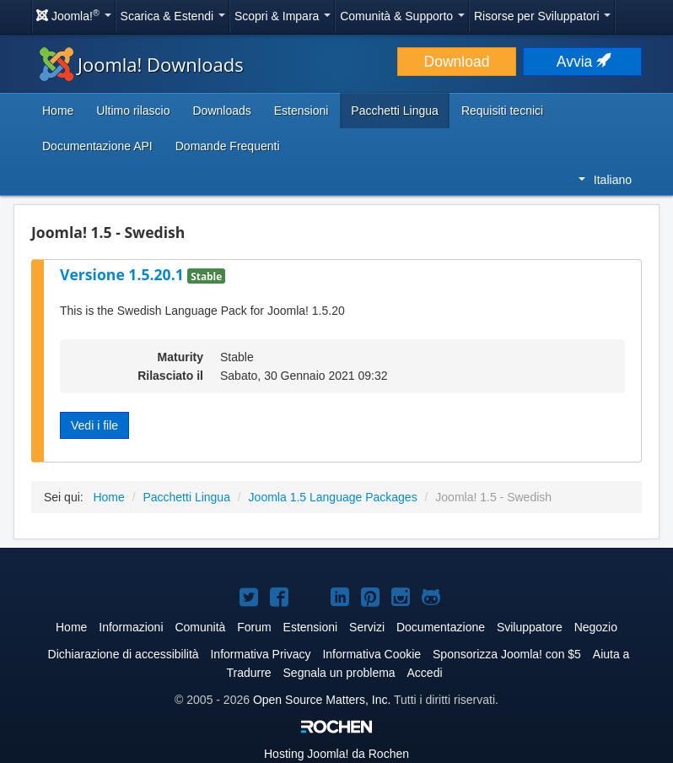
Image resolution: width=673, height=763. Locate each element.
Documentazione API (97, 146)
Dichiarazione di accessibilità (123, 654)
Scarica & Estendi (173, 16)
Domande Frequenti (227, 146)
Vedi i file (94, 425)
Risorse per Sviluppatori (542, 16)
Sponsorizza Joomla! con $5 (507, 654)
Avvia (582, 61)
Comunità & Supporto (402, 16)
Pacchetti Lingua (395, 110)
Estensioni (301, 110)
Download (457, 61)
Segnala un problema (339, 672)
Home (57, 110)
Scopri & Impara (282, 16)
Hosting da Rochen (336, 753)
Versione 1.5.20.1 (123, 274)
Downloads (221, 110)
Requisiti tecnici (502, 110)
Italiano (605, 180)
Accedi (425, 672)
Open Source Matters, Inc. (321, 699)
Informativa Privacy (260, 654)
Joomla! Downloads (142, 64)
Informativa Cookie (371, 654)
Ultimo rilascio (133, 110)
